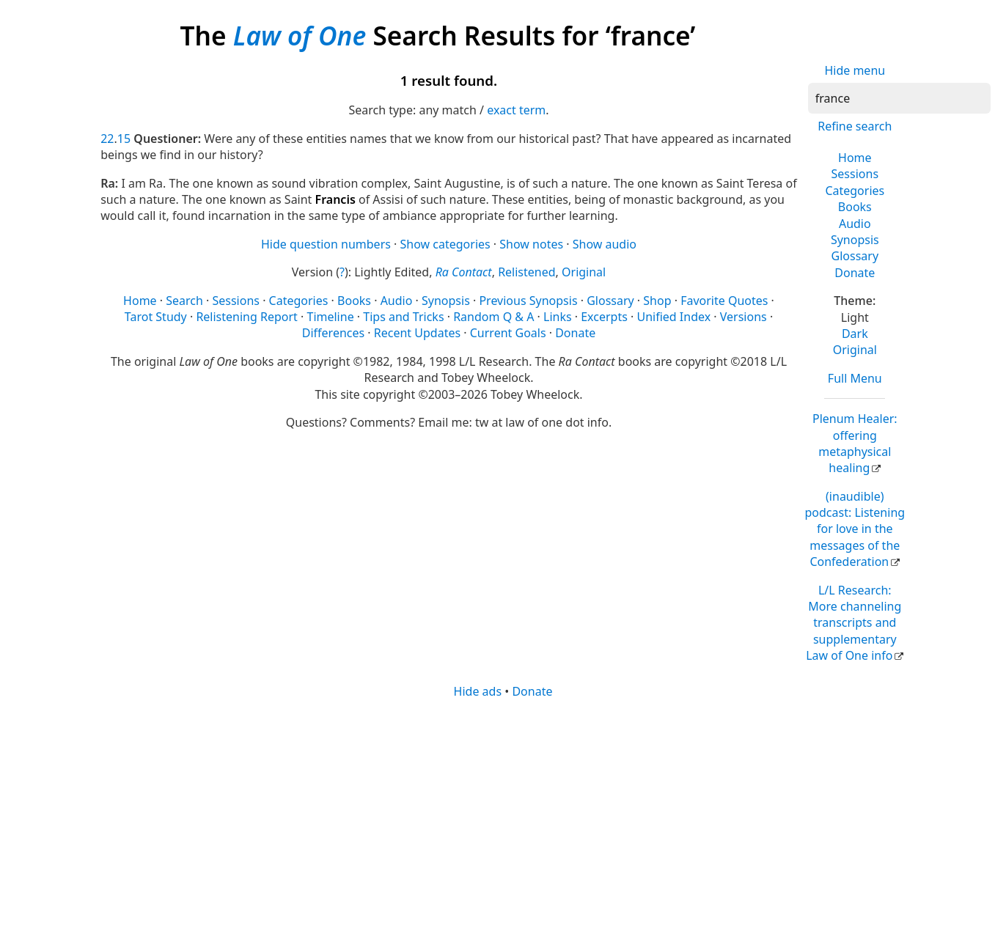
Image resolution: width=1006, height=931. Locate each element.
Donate (854, 273)
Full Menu (855, 378)
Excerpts (604, 317)
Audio (855, 224)
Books (855, 207)
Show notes (531, 244)
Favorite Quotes (724, 300)
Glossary (855, 256)
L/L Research (853, 623)
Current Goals (508, 333)
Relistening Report (246, 317)
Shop (657, 300)
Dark (855, 333)
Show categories (445, 244)
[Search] (899, 98)
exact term (516, 110)
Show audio (604, 244)
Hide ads (478, 691)
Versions (743, 317)
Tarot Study (156, 317)
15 (124, 138)
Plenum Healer (854, 443)
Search (184, 300)
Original (855, 350)
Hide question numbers (326, 244)
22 (107, 138)
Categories (854, 191)
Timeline (329, 317)
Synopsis (855, 240)
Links (557, 317)
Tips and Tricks (403, 317)
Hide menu (854, 70)
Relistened (526, 272)
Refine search (855, 126)
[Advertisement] (503, 813)
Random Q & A (493, 317)
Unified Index (673, 317)
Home (855, 158)
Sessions (855, 174)
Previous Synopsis (528, 300)
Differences (333, 333)
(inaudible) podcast (854, 529)
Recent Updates (417, 333)
